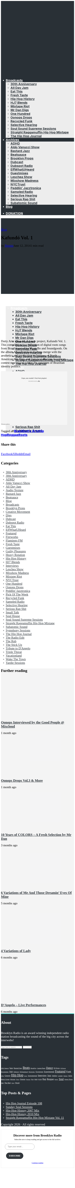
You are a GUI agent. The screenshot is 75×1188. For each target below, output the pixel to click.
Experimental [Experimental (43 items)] (49, 1072)
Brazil (18, 431)
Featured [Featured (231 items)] (60, 1071)
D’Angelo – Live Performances (23, 1005)
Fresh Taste (19, 95)
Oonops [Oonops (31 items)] (22, 1079)
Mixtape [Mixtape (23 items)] (12, 1079)
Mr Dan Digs (20, 110)
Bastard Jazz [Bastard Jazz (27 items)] (18, 1068)
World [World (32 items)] (17, 1083)
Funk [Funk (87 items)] (68, 1071)
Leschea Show (21, 177)
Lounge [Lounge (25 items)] (60, 1076)
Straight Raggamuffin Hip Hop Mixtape (40, 132)
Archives (12, 140)
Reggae (13, 435)
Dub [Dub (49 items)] (11, 1072)
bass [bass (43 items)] (11, 1068)
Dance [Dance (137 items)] (49, 1067)
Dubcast (17, 162)
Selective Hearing (24, 125)
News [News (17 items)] (17, 1079)
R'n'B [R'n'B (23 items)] (40, 1079)
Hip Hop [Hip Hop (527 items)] (17, 1075)
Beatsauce (18, 154)
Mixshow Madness (24, 180)
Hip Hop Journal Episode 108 (24, 1103)
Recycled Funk (21, 121)
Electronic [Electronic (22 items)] (32, 1072)
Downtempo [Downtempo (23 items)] (5, 1072)
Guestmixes (19, 173)
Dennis (9, 245)
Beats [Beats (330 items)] (26, 1067)
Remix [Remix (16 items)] (56, 1079)
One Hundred (20, 114)
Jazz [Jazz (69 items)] (49, 1075)
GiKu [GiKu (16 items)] (2, 1076)
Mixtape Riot (20, 106)
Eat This (17, 91)
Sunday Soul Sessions (19, 1107)
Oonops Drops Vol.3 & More (22, 780)
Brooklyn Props (22, 158)
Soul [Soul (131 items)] (61, 1078)
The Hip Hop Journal (26, 136)
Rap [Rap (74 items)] (44, 1079)
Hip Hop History (23, 99)
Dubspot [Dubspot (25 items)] (16, 1072)
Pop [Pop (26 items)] (32, 1079)
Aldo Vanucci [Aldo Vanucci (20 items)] (5, 1068)
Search (27, 1047)
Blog (9, 206)
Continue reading (37, 1163)
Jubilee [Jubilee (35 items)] (54, 1076)
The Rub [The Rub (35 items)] (7, 1083)
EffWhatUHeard (22, 169)
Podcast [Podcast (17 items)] (28, 1079)
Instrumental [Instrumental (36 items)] (32, 1076)
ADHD (15, 143)
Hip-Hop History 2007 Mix (22, 1110)
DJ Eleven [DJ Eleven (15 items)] (63, 1068)
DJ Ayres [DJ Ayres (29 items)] (57, 1068)
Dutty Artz (31, 431)
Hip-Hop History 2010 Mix (22, 1114)
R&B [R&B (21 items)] (36, 1079)
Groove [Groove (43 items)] (7, 1076)
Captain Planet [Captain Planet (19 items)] (41, 1068)
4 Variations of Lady (16, 951)
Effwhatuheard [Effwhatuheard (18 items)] (24, 1072)
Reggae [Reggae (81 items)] (50, 1079)
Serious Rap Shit (23, 199)
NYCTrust (18, 184)
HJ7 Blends (19, 102)
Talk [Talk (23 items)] (2, 1083)
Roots (23, 435)
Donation (14, 213)
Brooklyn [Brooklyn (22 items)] (33, 1068)
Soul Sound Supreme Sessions (33, 128)
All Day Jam (19, 88)
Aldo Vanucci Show (25, 147)
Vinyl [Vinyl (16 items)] (12, 1083)
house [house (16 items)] (25, 1076)
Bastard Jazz (20, 151)
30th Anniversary (24, 84)
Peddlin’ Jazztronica (26, 188)
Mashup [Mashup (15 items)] (65, 1076)
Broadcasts (14, 80)
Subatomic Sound (24, 203)
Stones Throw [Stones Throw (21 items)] (68, 1079)
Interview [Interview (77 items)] (42, 1075)
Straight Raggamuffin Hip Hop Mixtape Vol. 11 (35, 1117)
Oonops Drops (21, 117)
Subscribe (14, 1156)
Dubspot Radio (22, 166)
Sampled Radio (22, 192)
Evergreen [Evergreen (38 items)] (39, 1072)
